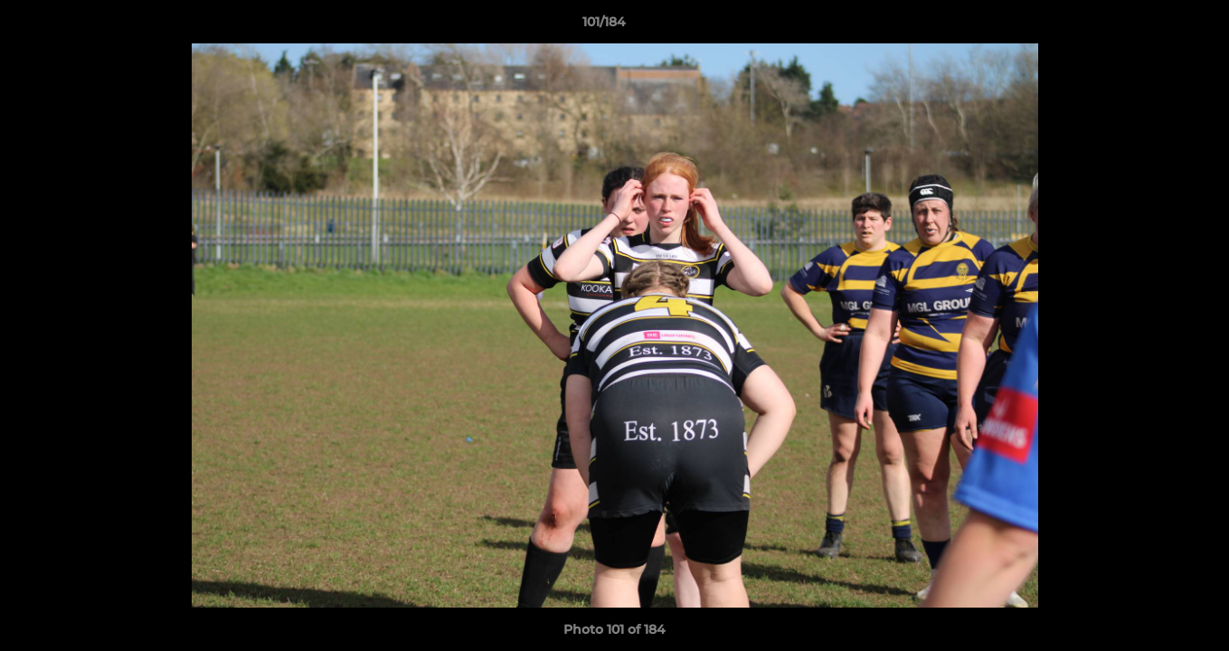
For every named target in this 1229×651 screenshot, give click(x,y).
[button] (1153, 26)
